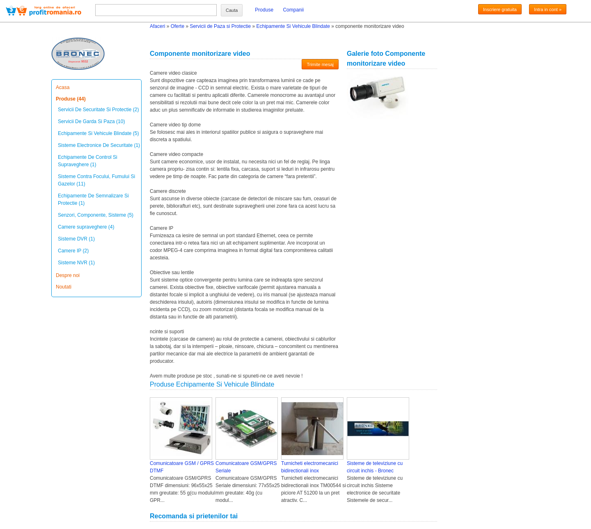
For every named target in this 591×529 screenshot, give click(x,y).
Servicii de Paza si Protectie (220, 26)
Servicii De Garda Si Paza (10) (91, 121)
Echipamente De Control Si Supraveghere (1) (87, 160)
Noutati (63, 287)
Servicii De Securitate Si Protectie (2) (98, 109)
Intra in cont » (547, 9)
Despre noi (68, 275)
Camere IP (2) (73, 251)
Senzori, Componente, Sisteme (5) (95, 215)
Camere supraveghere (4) (86, 227)
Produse (264, 10)
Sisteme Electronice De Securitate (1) (99, 145)
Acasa (62, 87)
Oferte (177, 26)
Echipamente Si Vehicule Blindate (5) (98, 133)
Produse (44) (71, 99)
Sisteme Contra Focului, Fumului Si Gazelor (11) (96, 180)
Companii (293, 10)
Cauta (232, 10)
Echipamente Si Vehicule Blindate (293, 26)
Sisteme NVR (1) (76, 263)
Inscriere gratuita (500, 9)
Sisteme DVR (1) (76, 239)
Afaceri (157, 26)
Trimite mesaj (320, 64)
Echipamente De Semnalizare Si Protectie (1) (93, 199)
